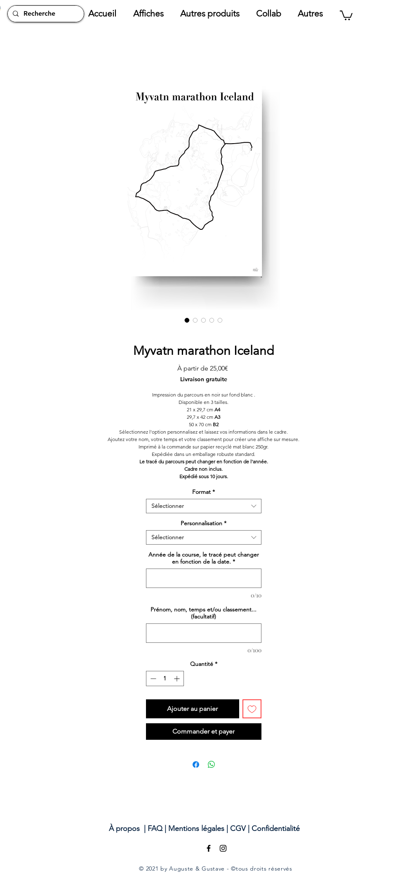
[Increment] (177, 678)
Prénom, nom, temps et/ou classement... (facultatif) (203, 613)
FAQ (155, 828)
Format (203, 492)
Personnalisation (203, 523)
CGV (238, 828)
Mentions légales (196, 828)
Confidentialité (276, 828)
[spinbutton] (165, 678)
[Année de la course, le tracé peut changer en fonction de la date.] (203, 578)
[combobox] (203, 506)
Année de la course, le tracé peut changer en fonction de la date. (203, 558)
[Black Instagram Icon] (223, 848)
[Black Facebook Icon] (208, 848)
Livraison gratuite (203, 379)
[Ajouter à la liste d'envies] (251, 708)
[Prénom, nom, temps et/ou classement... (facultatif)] (203, 633)
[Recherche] (45, 14)
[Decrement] (152, 678)
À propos (124, 828)
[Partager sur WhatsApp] (211, 764)
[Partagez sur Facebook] (196, 764)
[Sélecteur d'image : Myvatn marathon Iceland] (187, 320)
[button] (152, 13)
